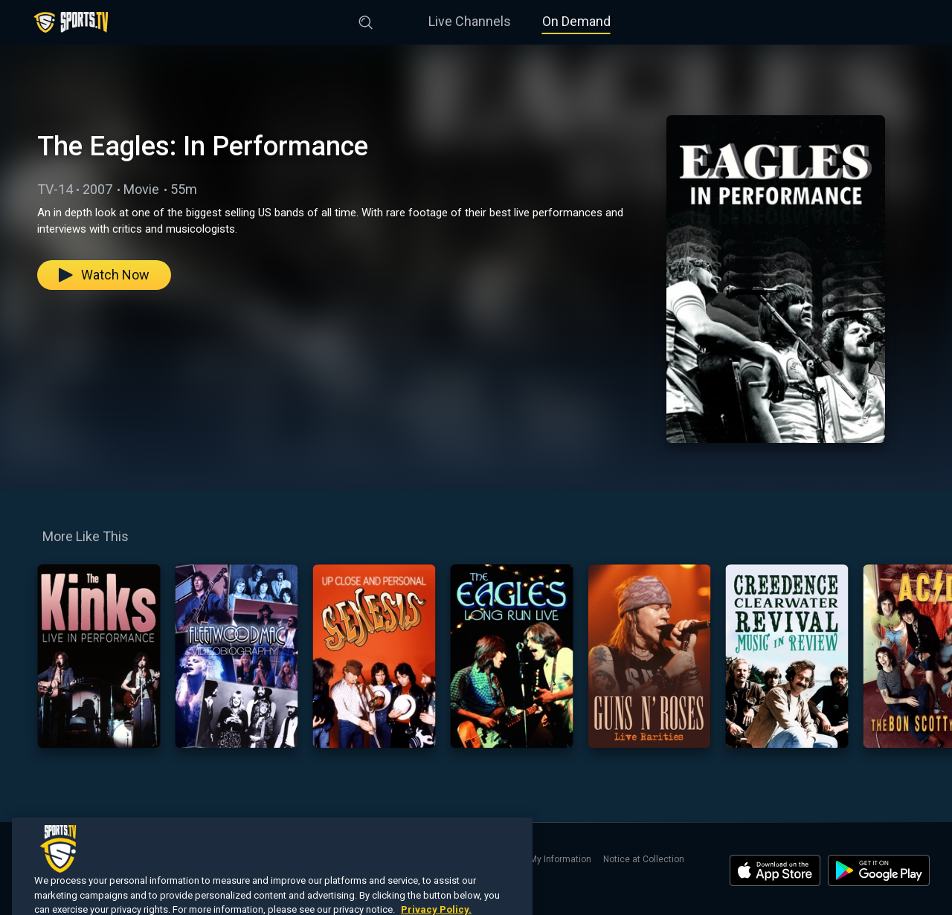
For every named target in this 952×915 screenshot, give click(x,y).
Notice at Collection (643, 859)
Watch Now (104, 274)
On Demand (576, 21)
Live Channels (469, 21)
